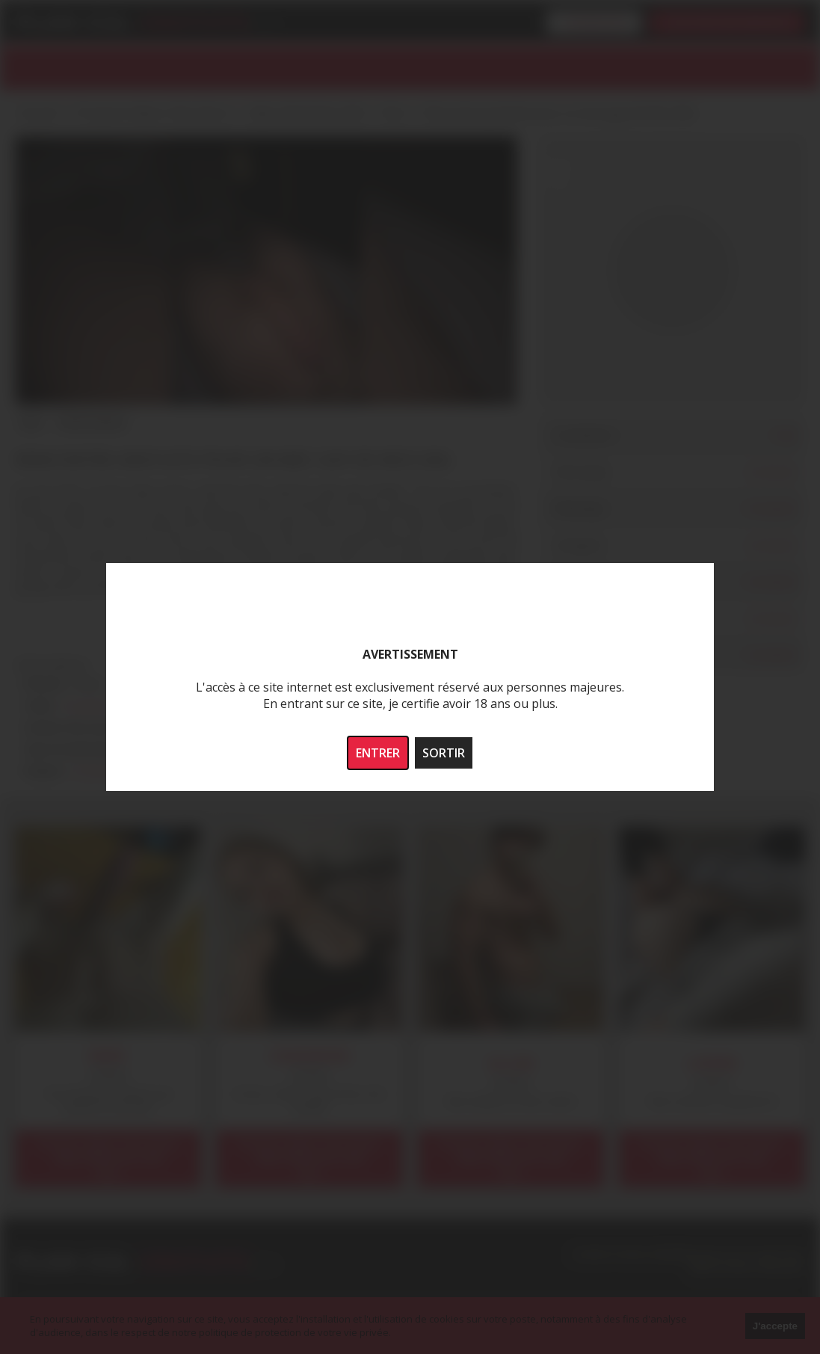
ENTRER (378, 753)
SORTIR (443, 753)
